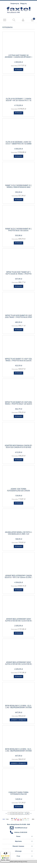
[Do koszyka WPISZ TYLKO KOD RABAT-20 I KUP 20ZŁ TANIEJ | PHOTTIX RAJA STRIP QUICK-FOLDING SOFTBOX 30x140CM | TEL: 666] (18, 329)
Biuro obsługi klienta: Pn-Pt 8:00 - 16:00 (18, 824)
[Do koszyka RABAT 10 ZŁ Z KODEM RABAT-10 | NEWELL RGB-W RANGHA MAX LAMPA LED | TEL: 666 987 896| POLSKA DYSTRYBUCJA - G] (18, 199)
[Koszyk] (32, 20)
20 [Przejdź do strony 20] (27, 813)
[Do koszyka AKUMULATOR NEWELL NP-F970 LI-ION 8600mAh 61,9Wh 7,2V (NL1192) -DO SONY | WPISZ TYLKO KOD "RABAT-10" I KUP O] (18, 546)
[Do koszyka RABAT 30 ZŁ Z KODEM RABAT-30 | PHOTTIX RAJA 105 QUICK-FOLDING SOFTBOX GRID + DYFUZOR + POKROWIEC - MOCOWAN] (18, 242)
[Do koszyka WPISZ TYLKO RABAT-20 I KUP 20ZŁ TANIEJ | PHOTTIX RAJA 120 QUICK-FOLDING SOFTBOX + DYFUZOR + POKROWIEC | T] (18, 416)
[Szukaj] (14, 20)
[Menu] (4, 20)
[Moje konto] (23, 20)
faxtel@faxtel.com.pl (21, 828)
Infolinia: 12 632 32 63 (20, 832)
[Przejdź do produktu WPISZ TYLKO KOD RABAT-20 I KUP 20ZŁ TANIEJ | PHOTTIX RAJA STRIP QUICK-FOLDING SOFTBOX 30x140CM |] (18, 303)
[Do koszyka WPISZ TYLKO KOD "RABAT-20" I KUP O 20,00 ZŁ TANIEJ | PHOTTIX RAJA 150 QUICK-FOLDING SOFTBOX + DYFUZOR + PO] (18, 286)
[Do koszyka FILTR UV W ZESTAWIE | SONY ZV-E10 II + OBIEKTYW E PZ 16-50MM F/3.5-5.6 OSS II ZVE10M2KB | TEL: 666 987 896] (18, 156)
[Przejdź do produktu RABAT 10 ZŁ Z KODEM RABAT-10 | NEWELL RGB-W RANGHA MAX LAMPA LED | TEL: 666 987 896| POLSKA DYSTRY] (18, 173)
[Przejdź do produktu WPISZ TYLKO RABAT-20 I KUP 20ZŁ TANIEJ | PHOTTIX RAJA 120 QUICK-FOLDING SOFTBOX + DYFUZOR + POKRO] (18, 390)
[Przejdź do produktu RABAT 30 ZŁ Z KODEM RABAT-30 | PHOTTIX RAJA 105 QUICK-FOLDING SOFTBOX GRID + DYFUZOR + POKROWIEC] (18, 217)
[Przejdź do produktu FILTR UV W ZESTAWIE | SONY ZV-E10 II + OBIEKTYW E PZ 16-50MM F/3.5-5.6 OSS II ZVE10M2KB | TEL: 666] (18, 130)
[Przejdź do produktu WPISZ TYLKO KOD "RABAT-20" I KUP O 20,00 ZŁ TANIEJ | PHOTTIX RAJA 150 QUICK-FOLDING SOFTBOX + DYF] (18, 260)
